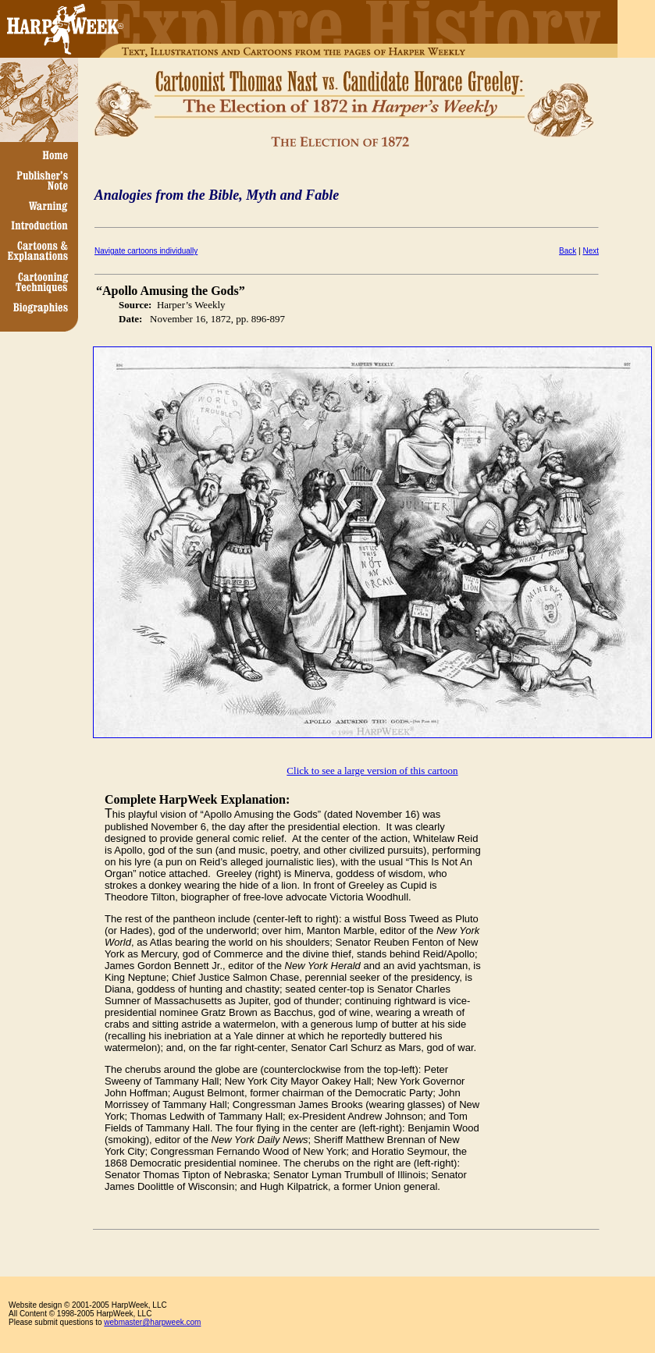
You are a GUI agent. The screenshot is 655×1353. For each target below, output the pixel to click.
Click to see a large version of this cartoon (372, 770)
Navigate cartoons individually (146, 251)
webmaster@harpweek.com (152, 1322)
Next (590, 251)
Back (567, 251)
